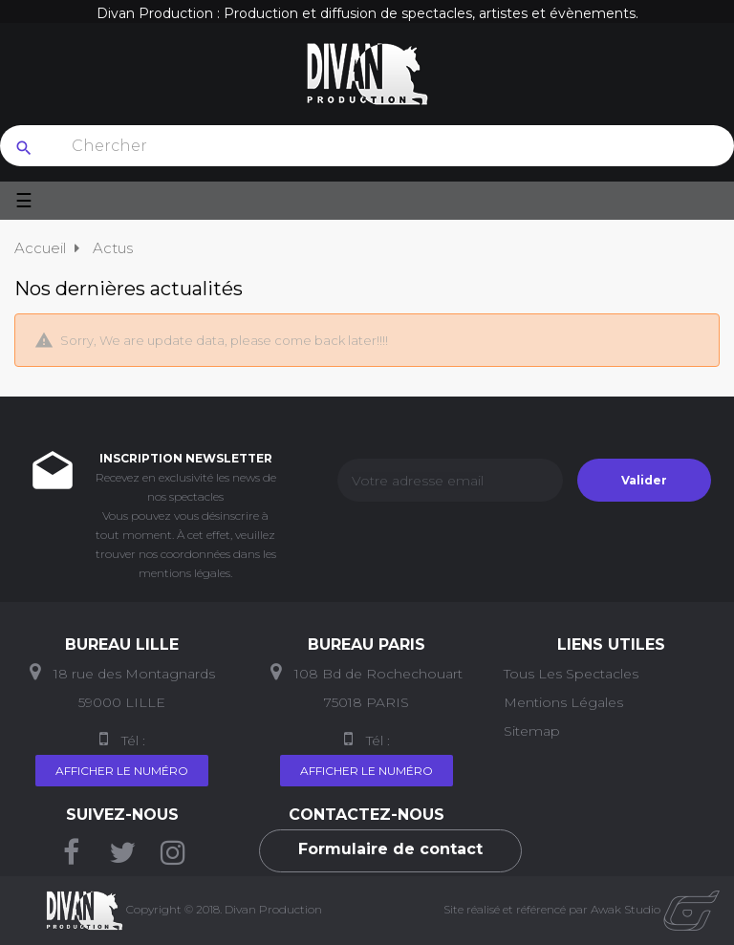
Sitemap (532, 731)
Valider (644, 480)
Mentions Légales (563, 702)
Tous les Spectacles (571, 673)
